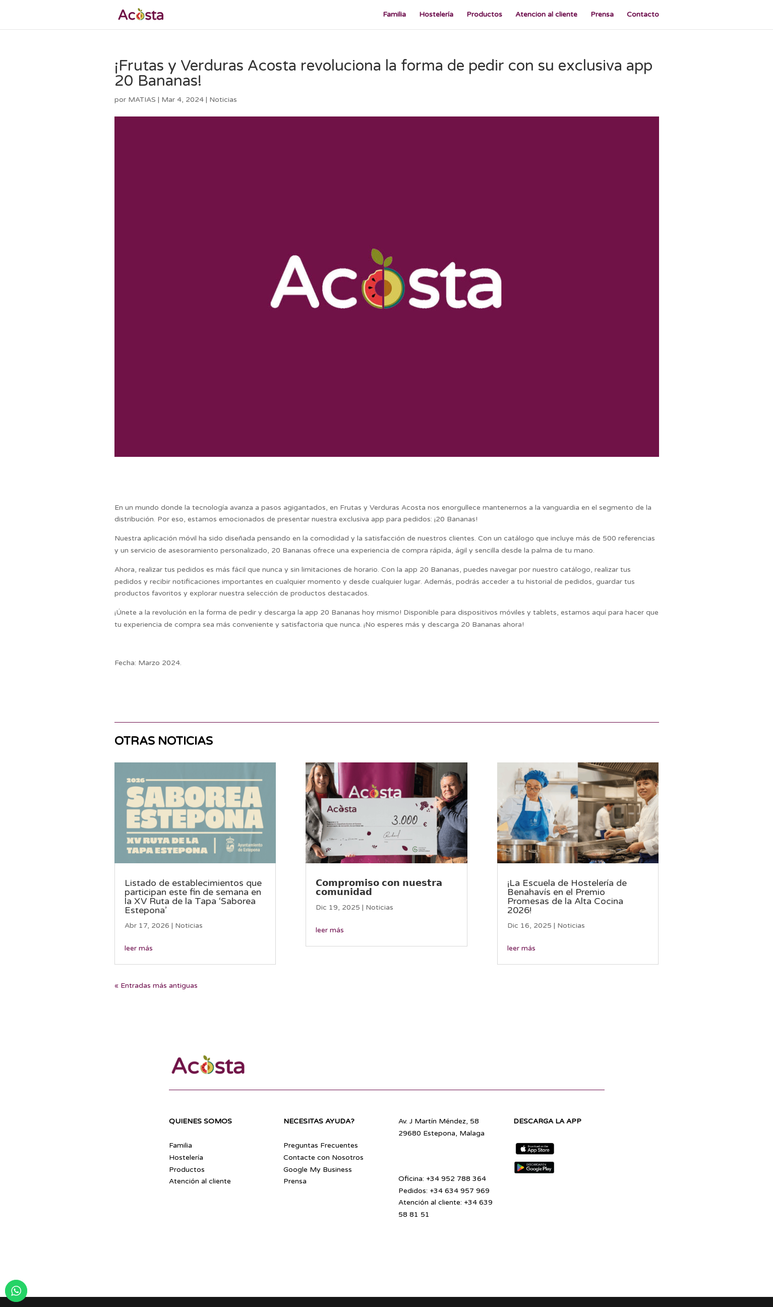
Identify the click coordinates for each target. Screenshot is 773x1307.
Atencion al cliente (546, 15)
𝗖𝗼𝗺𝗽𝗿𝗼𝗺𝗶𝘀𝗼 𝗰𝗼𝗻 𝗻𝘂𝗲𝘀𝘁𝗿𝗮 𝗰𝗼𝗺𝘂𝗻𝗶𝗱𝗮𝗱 (379, 887)
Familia (394, 15)
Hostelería (436, 15)
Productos (484, 15)
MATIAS (142, 99)
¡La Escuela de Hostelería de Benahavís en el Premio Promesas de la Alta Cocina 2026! (567, 896)
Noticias (223, 99)
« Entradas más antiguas (156, 985)
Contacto (643, 15)
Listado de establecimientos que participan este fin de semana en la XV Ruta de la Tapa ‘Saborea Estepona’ (193, 896)
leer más (139, 948)
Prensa (602, 15)
